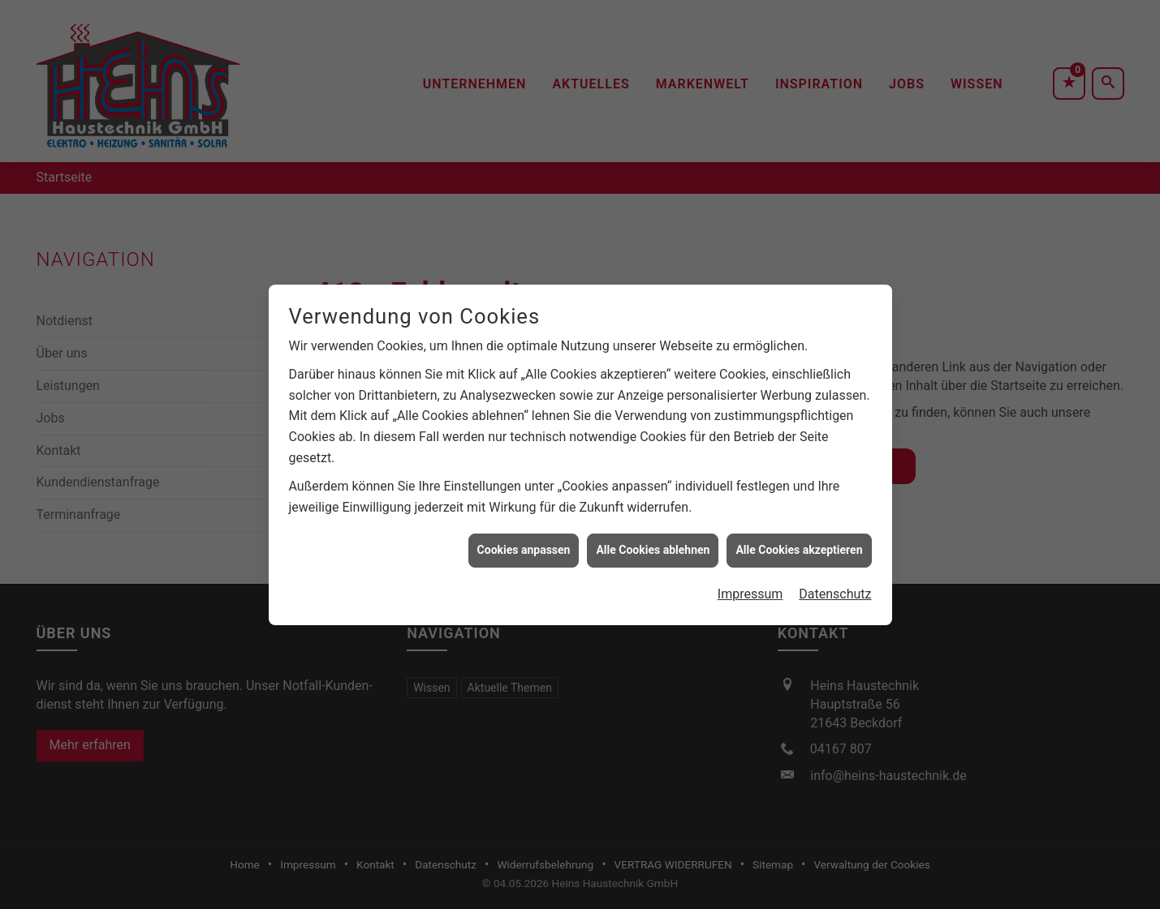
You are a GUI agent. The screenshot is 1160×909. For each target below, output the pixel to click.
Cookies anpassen (524, 544)
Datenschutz (835, 587)
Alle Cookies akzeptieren (798, 544)
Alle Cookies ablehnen (652, 544)
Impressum (750, 587)
